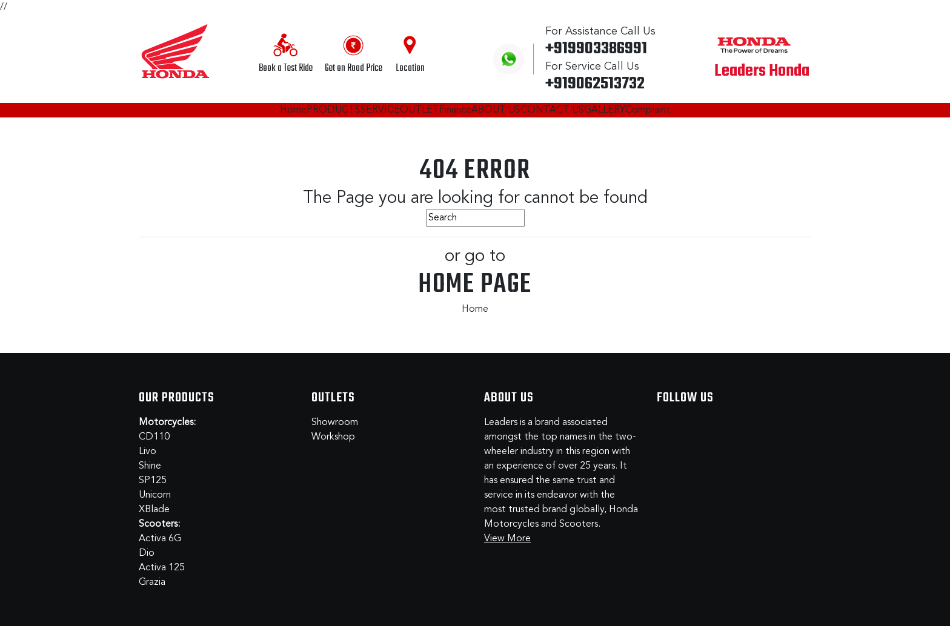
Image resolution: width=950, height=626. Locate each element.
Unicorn (155, 495)
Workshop (333, 437)
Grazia (152, 582)
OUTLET (419, 110)
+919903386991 (596, 49)
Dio (146, 553)
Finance (455, 110)
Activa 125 (162, 568)
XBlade (154, 510)
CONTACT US (552, 110)
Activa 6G (160, 539)
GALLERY (604, 110)
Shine (150, 466)
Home (293, 110)
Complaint (647, 110)
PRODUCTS (333, 110)
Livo (147, 451)
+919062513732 (595, 84)
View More (507, 539)
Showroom (334, 422)
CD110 (154, 437)
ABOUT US (495, 110)
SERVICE (380, 110)
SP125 (153, 481)
